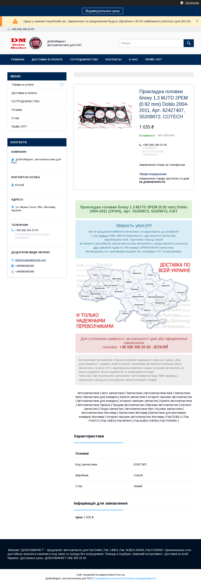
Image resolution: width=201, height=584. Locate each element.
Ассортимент (22, 70)
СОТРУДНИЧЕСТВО (25, 101)
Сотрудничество (84, 59)
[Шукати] (189, 43)
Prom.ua (120, 574)
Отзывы (16, 109)
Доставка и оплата (47, 59)
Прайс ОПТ (153, 59)
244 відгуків (192, 2)
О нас (133, 59)
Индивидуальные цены (102, 11)
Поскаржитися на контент (108, 578)
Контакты (113, 59)
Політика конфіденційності (140, 578)
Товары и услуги (22, 84)
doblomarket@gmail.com (30, 260)
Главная (17, 59)
